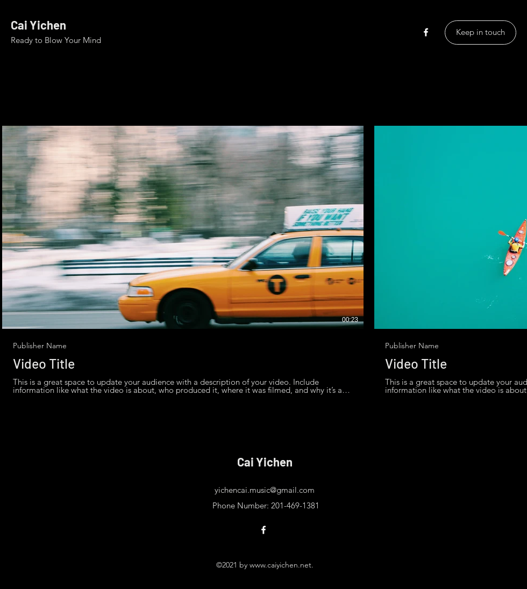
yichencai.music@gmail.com (265, 490)
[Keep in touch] (480, 32)
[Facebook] (426, 32)
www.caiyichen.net (280, 565)
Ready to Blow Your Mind (56, 40)
